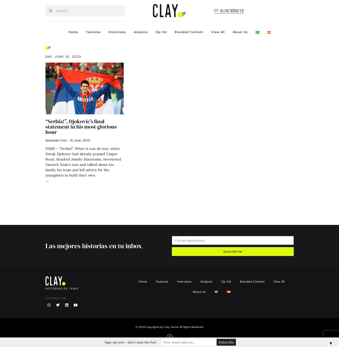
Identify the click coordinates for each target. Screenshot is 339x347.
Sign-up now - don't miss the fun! (131, 342)
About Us (240, 32)
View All (218, 32)
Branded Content (189, 32)
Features (93, 32)
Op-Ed (161, 32)
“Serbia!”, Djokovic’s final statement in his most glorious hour (81, 127)
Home (73, 32)
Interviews (117, 32)
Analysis (141, 32)
